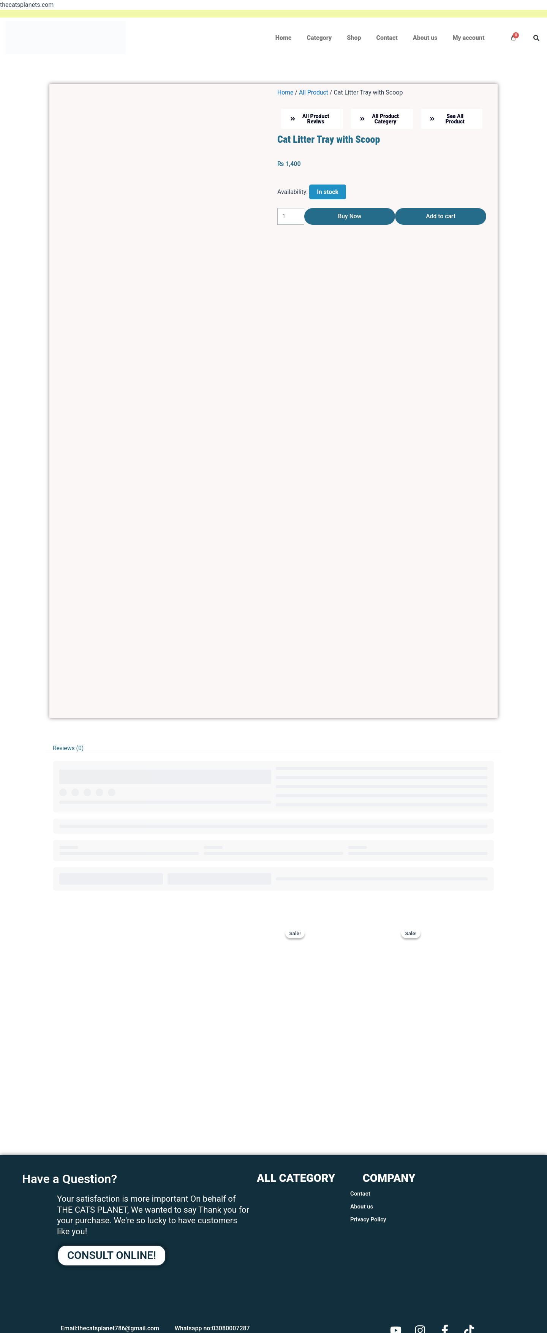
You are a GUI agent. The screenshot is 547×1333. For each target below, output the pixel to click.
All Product (314, 92)
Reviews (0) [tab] (68, 748)
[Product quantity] (290, 217)
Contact (386, 37)
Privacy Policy (368, 1219)
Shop (354, 37)
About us (425, 37)
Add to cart (441, 217)
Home (283, 37)
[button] (536, 37)
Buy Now (350, 217)
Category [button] (319, 37)
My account (468, 37)
